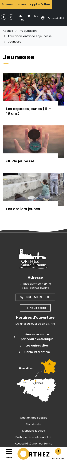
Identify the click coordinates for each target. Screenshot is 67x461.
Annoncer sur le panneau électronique (37, 336)
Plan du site (33, 424)
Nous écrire (35, 308)
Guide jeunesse (20, 161)
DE (36, 16)
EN (20, 16)
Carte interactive (37, 352)
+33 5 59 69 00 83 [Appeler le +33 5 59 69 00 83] (35, 297)
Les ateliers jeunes (23, 208)
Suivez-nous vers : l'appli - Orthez (26, 4)
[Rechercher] (58, 454)
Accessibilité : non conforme (33, 443)
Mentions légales (33, 430)
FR (28, 16)
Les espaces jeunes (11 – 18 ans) (28, 111)
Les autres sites (37, 345)
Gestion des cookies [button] (33, 418)
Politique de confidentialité (33, 437)
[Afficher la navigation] (9, 453)
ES (22, 20)
